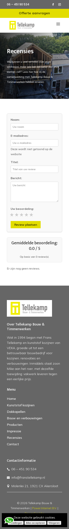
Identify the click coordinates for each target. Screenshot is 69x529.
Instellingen (15, 522)
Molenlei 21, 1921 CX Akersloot (34, 486)
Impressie (14, 431)
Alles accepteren (35, 522)
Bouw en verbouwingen (24, 418)
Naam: (15, 119)
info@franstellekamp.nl (28, 477)
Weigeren (54, 522)
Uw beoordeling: (22, 209)
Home (11, 399)
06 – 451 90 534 (18, 4)
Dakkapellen (16, 412)
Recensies (14, 438)
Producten (14, 425)
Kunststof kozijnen (20, 405)
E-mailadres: (19, 135)
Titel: (14, 162)
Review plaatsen (25, 224)
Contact (13, 444)
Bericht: (16, 178)
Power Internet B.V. (44, 508)
